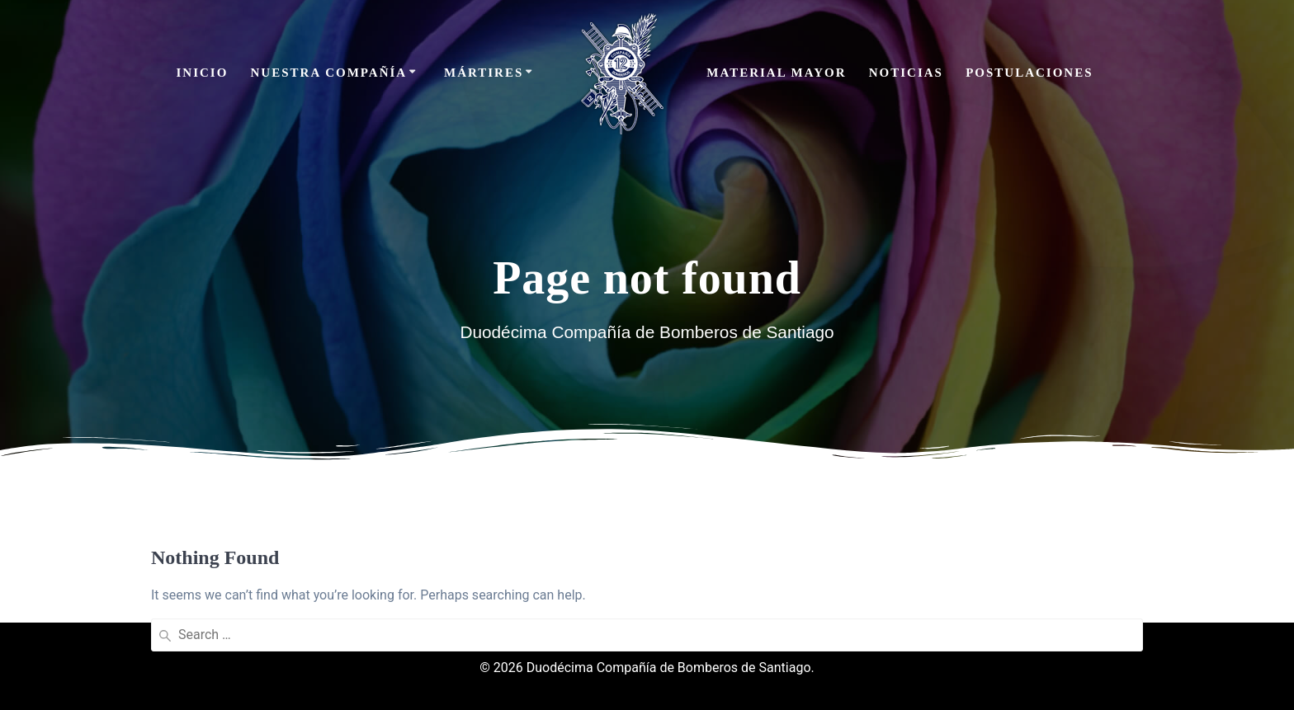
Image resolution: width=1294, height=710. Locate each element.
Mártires (483, 73)
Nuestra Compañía (329, 73)
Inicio (202, 73)
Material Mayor (776, 73)
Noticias (906, 73)
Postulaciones (1029, 73)
